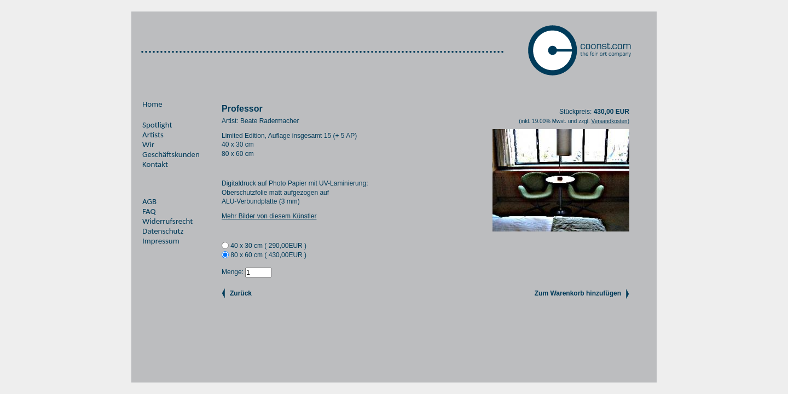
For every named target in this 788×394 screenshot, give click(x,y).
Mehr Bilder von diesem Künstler (269, 216)
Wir (148, 144)
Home (152, 104)
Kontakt (155, 164)
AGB (149, 201)
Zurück (241, 293)
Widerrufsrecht (167, 221)
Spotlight (157, 125)
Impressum (160, 241)
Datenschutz (162, 231)
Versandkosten (609, 121)
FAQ (149, 211)
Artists (153, 135)
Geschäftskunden (171, 154)
